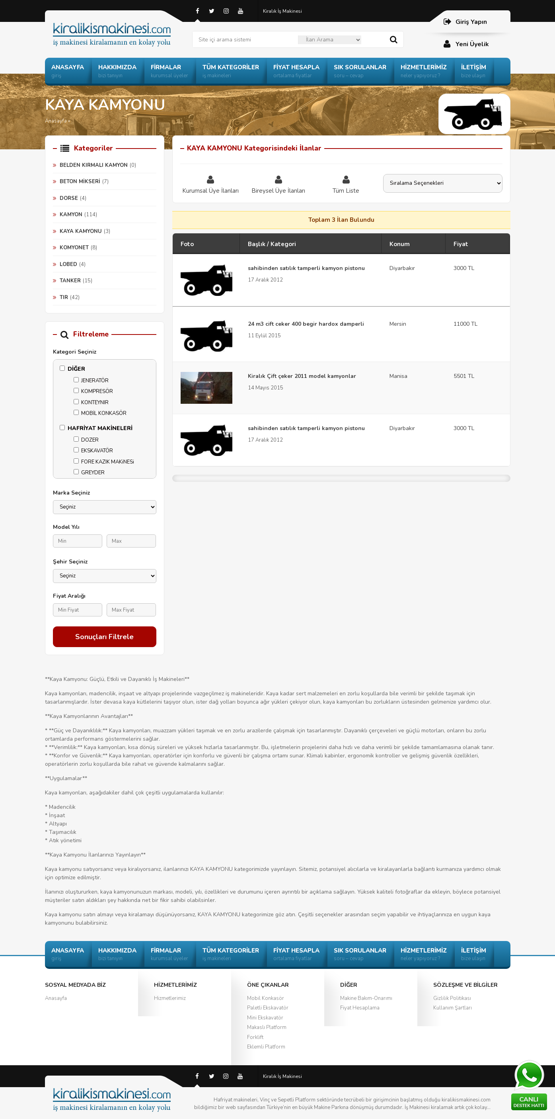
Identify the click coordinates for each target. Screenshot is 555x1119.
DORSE (69, 198)
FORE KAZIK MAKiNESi (104, 462)
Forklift (255, 1037)
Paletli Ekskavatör (267, 1007)
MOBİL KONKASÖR (100, 413)
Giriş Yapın (465, 21)
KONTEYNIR (91, 402)
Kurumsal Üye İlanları (210, 184)
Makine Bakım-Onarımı (366, 998)
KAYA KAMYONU (81, 231)
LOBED (68, 264)
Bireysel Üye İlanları (278, 184)
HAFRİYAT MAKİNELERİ (96, 428)
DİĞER (72, 369)
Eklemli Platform (266, 1047)
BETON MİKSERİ (80, 181)
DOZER (86, 440)
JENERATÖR (91, 380)
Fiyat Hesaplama (360, 1007)
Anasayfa (56, 998)
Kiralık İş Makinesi (282, 11)
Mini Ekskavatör (265, 1017)
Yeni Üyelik (466, 44)
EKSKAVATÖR (93, 450)
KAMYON (71, 214)
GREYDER (89, 472)
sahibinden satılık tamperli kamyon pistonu (306, 268)
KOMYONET (74, 247)
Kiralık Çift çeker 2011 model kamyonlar (302, 376)
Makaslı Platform (266, 1027)
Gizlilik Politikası (452, 998)
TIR (64, 297)
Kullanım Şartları (452, 1007)
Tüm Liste (346, 184)
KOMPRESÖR (93, 391)
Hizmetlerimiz (170, 998)
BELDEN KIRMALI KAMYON (94, 165)
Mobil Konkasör (265, 998)
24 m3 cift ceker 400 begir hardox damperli (306, 324)
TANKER (70, 280)
